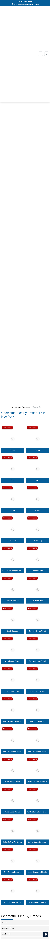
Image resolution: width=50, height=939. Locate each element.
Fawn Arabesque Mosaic (12, 721)
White (12, 510)
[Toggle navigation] (46, 54)
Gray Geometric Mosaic (12, 872)
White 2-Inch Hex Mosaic (37, 751)
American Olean (10, 928)
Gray (12, 480)
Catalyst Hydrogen (12, 601)
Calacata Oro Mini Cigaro (12, 842)
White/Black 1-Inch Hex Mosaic (37, 812)
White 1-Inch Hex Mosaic (12, 751)
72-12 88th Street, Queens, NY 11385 (26, 4)
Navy (37, 480)
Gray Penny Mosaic (12, 661)
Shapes (18, 407)
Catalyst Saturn (37, 601)
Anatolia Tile (8, 934)
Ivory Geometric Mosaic (12, 902)
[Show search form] (40, 54)
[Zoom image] (12, 439)
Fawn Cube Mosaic (37, 721)
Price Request (7, 427)
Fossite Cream (12, 541)
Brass (37, 510)
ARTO (6, 922)
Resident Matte (37, 571)
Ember (12, 450)
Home (11, 407)
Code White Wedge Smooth (12, 571)
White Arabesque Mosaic (37, 782)
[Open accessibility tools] (45, 934)
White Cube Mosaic (12, 812)
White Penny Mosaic (12, 782)
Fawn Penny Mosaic (37, 691)
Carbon (37, 450)
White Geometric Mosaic (37, 902)
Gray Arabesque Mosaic (37, 661)
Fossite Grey (37, 541)
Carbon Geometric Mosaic (37, 842)
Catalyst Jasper (12, 631)
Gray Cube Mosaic (12, 691)
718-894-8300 (27, 1)
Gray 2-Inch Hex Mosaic (38, 631)
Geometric (27, 407)
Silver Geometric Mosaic (37, 872)
